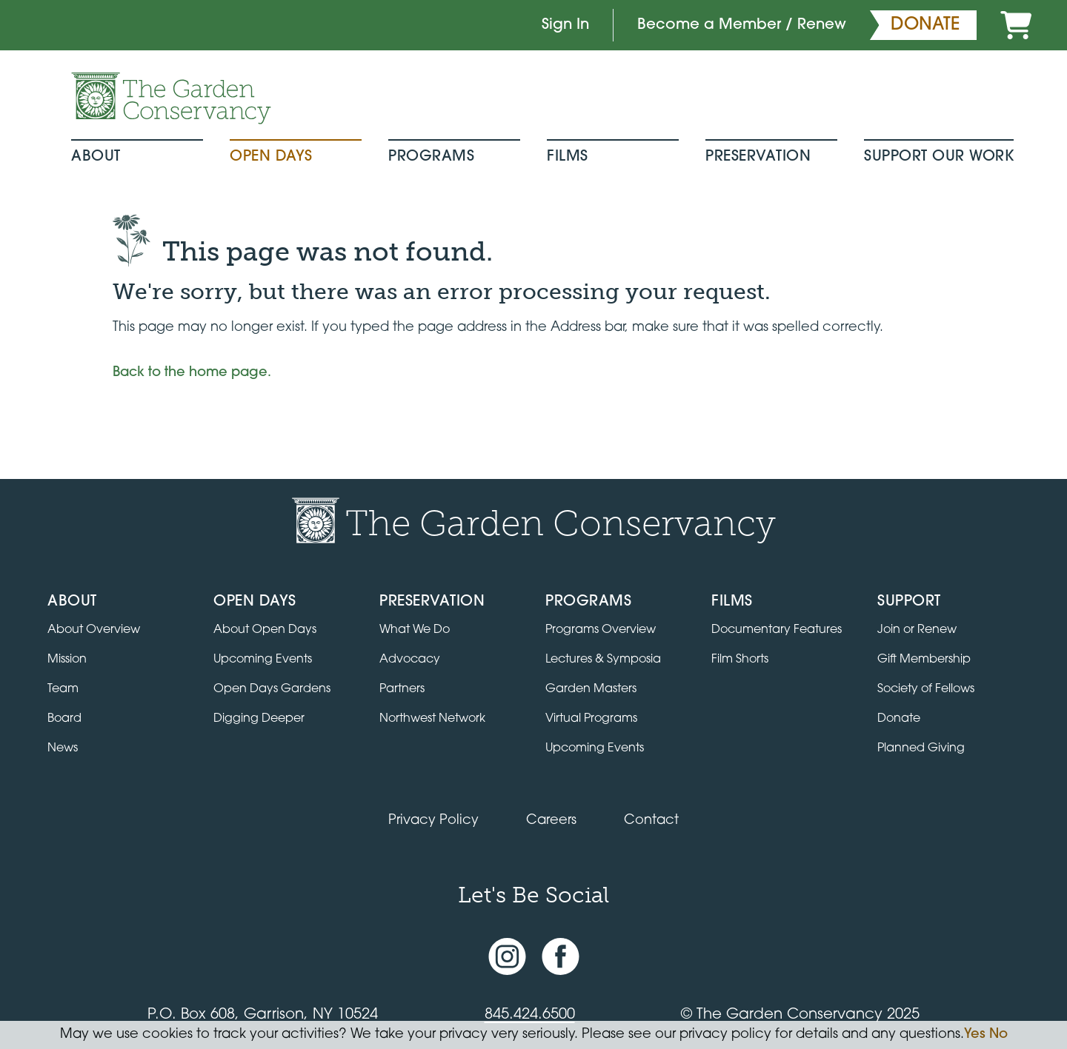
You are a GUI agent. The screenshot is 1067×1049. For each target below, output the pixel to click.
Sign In (565, 25)
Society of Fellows (925, 689)
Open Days (271, 157)
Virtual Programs (591, 719)
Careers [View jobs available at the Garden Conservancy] (551, 821)
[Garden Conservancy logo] (171, 98)
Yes (974, 1035)
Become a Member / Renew (741, 25)
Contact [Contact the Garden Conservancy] (651, 821)
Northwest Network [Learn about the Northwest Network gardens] (432, 719)
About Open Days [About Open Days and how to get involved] (264, 630)
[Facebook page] (560, 956)
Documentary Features (776, 630)
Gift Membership (924, 660)
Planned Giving (921, 748)
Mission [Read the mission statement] (67, 660)
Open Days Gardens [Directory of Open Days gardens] (271, 689)
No (998, 1035)
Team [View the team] (63, 689)
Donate (898, 719)
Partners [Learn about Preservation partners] (402, 689)
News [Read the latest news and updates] (62, 748)
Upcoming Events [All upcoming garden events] (262, 660)
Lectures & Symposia (603, 660)
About (96, 157)
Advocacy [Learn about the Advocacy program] (409, 660)
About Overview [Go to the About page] (93, 630)
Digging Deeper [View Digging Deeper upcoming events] (259, 719)
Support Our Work (939, 157)
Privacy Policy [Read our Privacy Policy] (433, 821)
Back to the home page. (192, 373)
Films (567, 157)
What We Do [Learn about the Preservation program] (414, 630)
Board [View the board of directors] (64, 719)
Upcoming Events (594, 748)
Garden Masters (590, 689)
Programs (431, 157)
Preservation (758, 157)
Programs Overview (600, 630)
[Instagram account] (507, 956)
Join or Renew (917, 630)
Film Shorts (739, 660)
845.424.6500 (530, 1015)
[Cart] (1015, 25)
